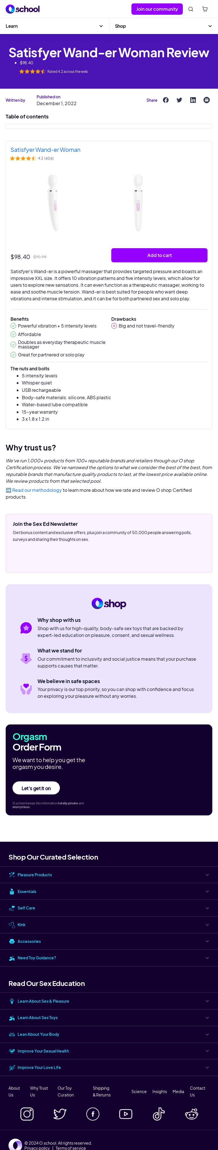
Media (178, 1091)
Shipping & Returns (102, 1091)
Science (139, 1091)
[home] (23, 9)
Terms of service (71, 1148)
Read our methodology (37, 490)
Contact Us (197, 1091)
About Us (14, 1091)
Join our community (157, 9)
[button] (54, 26)
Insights (159, 1091)
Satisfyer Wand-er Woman (45, 149)
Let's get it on (36, 788)
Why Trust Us (39, 1091)
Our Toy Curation (66, 1091)
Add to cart (159, 255)
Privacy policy (37, 1148)
